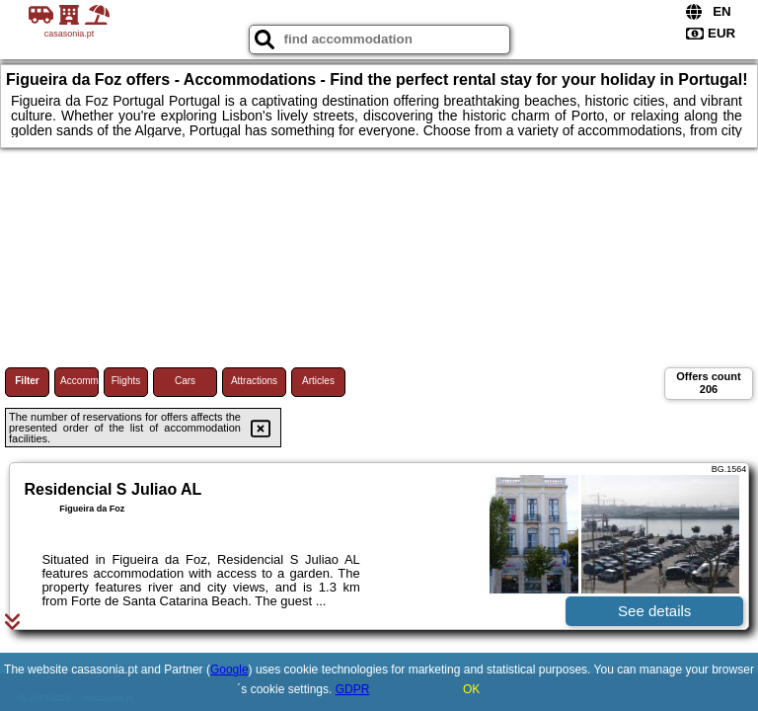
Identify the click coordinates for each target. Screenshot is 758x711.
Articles (318, 380)
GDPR (353, 689)
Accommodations (79, 380)
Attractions (254, 380)
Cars (185, 380)
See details (654, 610)
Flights (126, 380)
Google (229, 669)
